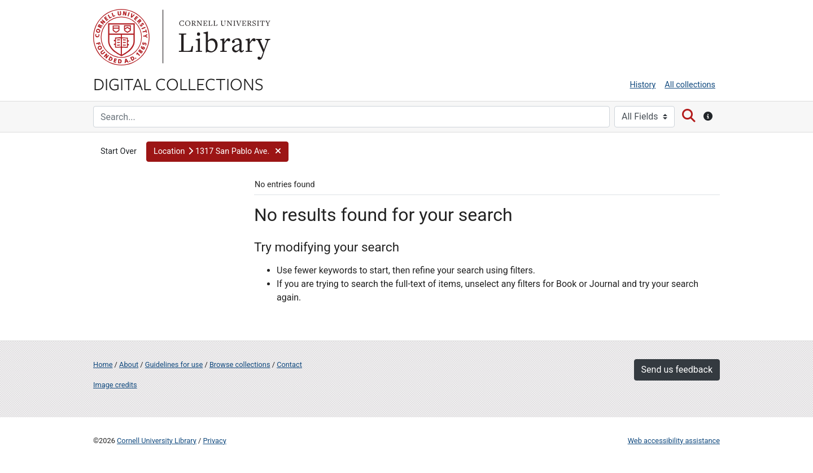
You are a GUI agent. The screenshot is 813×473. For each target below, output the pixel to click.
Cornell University (121, 37)
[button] (217, 152)
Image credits (115, 385)
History (643, 85)
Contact (289, 364)
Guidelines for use (174, 364)
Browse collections (239, 364)
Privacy (214, 440)
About (128, 364)
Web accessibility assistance (674, 440)
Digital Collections (178, 83)
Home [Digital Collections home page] (102, 364)
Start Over (118, 151)
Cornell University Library (156, 440)
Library (223, 37)
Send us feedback (677, 369)
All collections (690, 85)
